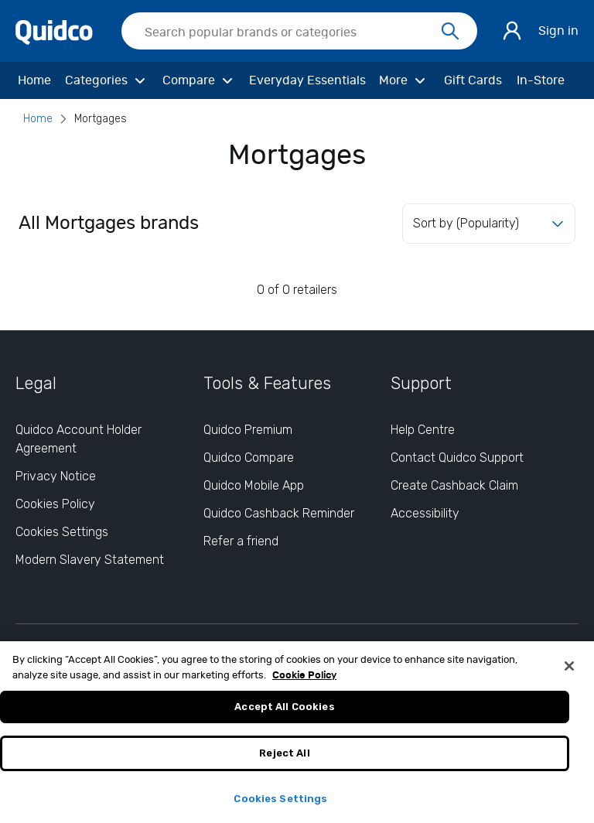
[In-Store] (540, 80)
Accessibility (425, 513)
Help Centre (423, 429)
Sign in (558, 31)
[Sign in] (512, 31)
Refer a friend (240, 541)
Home (38, 118)
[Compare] (200, 80)
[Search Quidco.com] (290, 32)
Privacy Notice (55, 476)
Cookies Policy (55, 504)
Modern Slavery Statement (89, 559)
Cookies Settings (280, 803)
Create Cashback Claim (454, 485)
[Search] (450, 32)
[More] (404, 80)
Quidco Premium (247, 429)
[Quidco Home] (54, 31)
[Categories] (107, 80)
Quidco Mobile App (253, 485)
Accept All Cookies (284, 712)
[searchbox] (299, 31)
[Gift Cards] (472, 80)
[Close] (569, 671)
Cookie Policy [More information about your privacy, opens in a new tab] (304, 680)
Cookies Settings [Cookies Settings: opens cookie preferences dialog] (61, 531)
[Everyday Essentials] (307, 80)
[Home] (34, 80)
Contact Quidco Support (457, 457)
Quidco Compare (248, 457)
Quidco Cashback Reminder (278, 513)
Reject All (284, 757)
